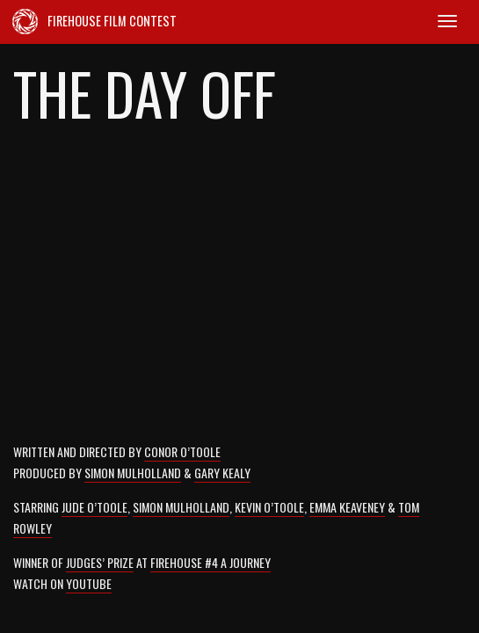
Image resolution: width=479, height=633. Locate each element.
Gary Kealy (222, 472)
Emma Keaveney (347, 507)
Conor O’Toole (182, 451)
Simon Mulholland (132, 472)
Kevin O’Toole (269, 507)
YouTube (89, 583)
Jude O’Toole (94, 507)
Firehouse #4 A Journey (210, 562)
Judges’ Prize (100, 562)
